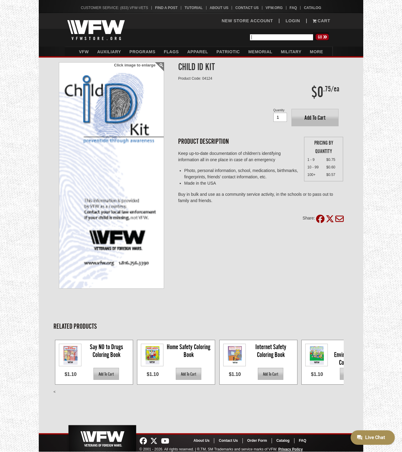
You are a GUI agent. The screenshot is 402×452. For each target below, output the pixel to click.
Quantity (279, 110)
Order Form (257, 440)
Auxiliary (109, 51)
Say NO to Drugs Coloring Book (107, 350)
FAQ (293, 8)
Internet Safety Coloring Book (271, 350)
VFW (84, 51)
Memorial (260, 51)
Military (291, 51)
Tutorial (193, 8)
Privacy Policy (290, 449)
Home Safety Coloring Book (189, 350)
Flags (171, 51)
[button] (315, 117)
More (316, 51)
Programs (142, 51)
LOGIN (292, 21)
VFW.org (274, 8)
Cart (321, 21)
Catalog (312, 8)
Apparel (197, 51)
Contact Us (247, 8)
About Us (219, 8)
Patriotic (228, 51)
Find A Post (166, 8)
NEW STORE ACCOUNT (247, 21)
